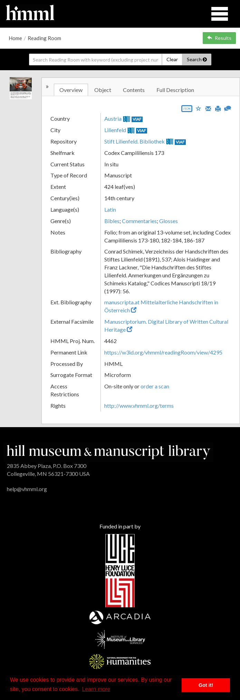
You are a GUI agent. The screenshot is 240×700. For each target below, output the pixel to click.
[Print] (218, 107)
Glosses (168, 221)
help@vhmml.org (27, 489)
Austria (113, 118)
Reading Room (44, 38)
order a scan (155, 386)
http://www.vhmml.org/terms (139, 405)
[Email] (208, 107)
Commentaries (139, 221)
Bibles (111, 221)
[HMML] (108, 451)
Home (15, 38)
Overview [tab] (71, 89)
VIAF (137, 119)
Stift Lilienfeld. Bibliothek (134, 141)
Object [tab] (102, 89)
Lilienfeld (115, 130)
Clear (172, 59)
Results (219, 38)
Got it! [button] (206, 685)
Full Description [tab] (175, 89)
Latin (110, 209)
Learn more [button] (96, 689)
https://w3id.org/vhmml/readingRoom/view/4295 (163, 352)
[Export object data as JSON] (186, 110)
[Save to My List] (198, 108)
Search (197, 59)
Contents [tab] (134, 89)
